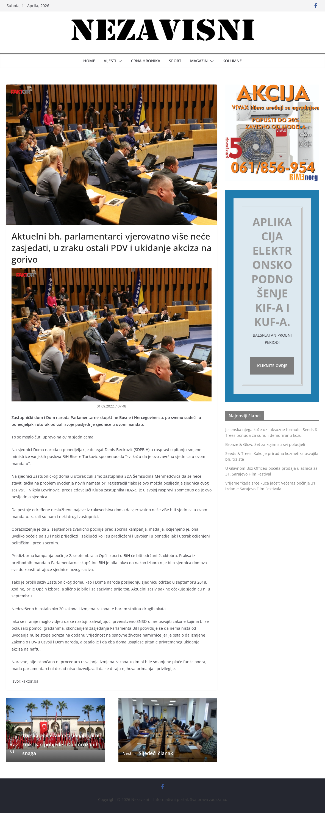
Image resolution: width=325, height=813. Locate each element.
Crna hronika (145, 60)
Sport (175, 60)
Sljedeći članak (148, 753)
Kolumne (232, 60)
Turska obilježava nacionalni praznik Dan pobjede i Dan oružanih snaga (54, 744)
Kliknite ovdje (272, 365)
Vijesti (110, 60)
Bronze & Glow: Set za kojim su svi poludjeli (265, 444)
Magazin (199, 60)
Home (89, 60)
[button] (119, 61)
